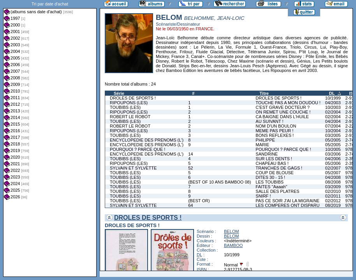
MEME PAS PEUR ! (274, 130)
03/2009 (333, 186)
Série (119, 93)
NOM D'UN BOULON (276, 126)
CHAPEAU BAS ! (272, 163)
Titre (264, 93)
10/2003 (333, 107)
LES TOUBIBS (270, 182)
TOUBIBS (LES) (125, 107)
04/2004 (333, 121)
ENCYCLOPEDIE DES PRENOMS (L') (146, 140)
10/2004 (333, 130)
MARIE (262, 144)
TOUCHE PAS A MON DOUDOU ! (288, 102)
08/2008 (333, 182)
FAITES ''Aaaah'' (271, 186)
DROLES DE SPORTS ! (133, 98)
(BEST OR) (199, 200)
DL (332, 93)
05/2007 (333, 172)
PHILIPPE (265, 140)
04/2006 (333, 158)
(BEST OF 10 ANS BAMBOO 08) (219, 182)
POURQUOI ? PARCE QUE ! (137, 149)
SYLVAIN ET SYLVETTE (133, 168)
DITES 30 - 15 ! (270, 177)
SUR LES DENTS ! (274, 158)
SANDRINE (267, 154)
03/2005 (333, 135)
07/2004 (333, 126)
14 (190, 154)
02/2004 (333, 112)
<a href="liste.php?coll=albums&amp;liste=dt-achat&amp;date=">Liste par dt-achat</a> (50, 138)
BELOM (231, 231)
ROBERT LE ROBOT (130, 116)
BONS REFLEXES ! (275, 135)
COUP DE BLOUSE (275, 172)
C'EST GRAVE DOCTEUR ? (283, 107)
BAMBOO (233, 245)
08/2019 (333, 205)
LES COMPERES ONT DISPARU (287, 205)
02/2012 (333, 200)
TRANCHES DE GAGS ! (279, 168)
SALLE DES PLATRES (277, 191)
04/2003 (333, 102)
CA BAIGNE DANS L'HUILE (282, 116)
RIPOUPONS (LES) (129, 102)
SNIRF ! (263, 196)
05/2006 (333, 163)
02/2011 (333, 196)
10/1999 (333, 98)
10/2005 (333, 149)
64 (190, 205)
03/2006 (333, 154)
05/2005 (333, 140)
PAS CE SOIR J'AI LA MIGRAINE (287, 200)
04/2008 (333, 177)
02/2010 (333, 191)
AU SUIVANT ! (269, 121)
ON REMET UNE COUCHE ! (283, 112)
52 (190, 168)
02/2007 (333, 168)
